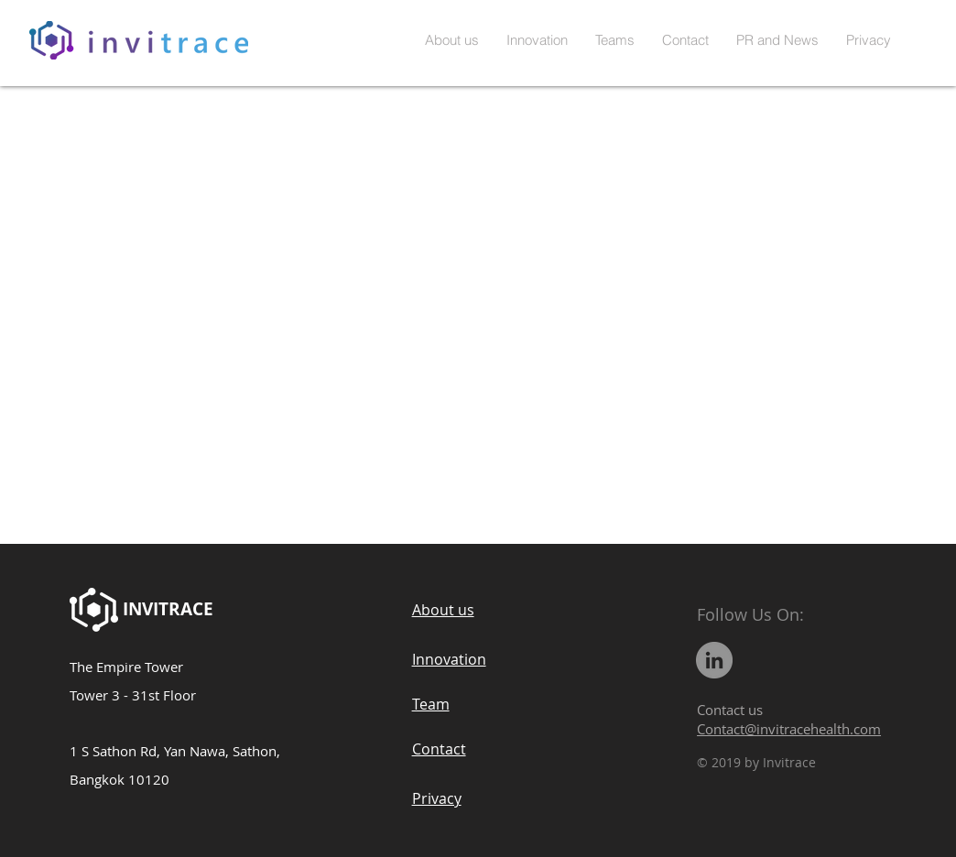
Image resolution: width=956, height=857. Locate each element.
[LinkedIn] (714, 660)
